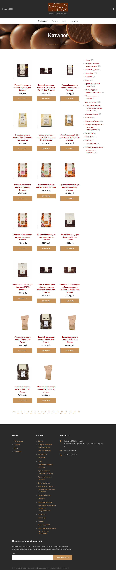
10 (49, 410)
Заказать (22, 98)
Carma (89, 60)
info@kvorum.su (70, 448)
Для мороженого (93, 102)
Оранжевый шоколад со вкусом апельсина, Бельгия (69, 186)
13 (62, 410)
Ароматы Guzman (93, 114)
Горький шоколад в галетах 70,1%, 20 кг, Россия (22, 337)
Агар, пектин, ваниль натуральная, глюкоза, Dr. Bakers (93, 108)
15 (71, 410)
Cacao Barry (91, 73)
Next (74, 412)
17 (79, 410)
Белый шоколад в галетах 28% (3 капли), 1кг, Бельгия (22, 137)
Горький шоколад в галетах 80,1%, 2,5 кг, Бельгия (69, 87)
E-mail (13, 551)
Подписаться (63, 555)
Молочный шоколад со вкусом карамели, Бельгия (46, 236)
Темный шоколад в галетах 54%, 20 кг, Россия (69, 337)
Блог (64, 21)
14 (66, 410)
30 (69, 412)
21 (30, 412)
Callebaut (90, 77)
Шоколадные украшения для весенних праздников (94, 150)
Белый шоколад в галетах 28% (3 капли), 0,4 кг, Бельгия (46, 137)
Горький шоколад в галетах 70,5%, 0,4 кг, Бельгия (22, 87)
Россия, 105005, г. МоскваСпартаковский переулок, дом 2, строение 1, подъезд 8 (83, 441)
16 (75, 410)
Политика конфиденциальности (38, 566)
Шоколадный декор (94, 121)
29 (65, 412)
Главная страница (52, 45)
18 (18, 412)
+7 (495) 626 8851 (70, 453)
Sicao (89, 80)
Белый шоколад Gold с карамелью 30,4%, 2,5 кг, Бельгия (70, 137)
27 (56, 412)
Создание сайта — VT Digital (59, 566)
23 (39, 412)
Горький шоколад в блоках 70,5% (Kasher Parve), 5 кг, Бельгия (46, 87)
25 (47, 412)
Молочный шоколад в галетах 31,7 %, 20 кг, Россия (46, 387)
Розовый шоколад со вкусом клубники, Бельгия (22, 186)
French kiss (90, 133)
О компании (43, 21)
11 (54, 410)
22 (35, 412)
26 (52, 412)
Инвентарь (91, 137)
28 (60, 412)
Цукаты (89, 140)
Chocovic (90, 117)
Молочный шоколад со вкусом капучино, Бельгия (22, 236)
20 (26, 412)
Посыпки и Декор (93, 69)
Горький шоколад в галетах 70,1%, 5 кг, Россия (46, 337)
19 (22, 412)
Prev (13, 410)
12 (58, 410)
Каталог (55, 21)
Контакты (74, 21)
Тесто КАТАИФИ (92, 144)
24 (43, 412)
